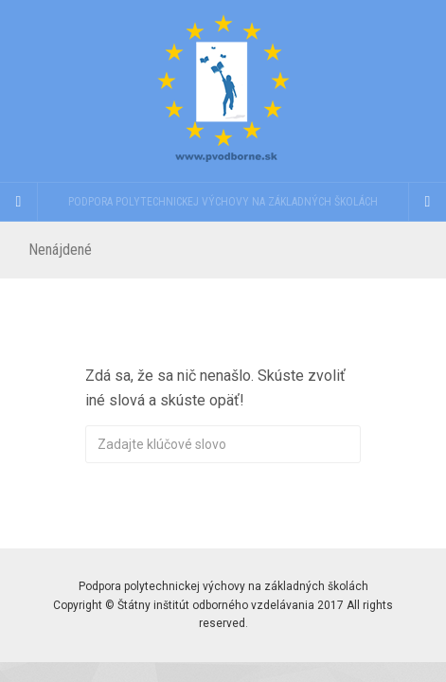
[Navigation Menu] (427, 202)
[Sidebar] (19, 202)
